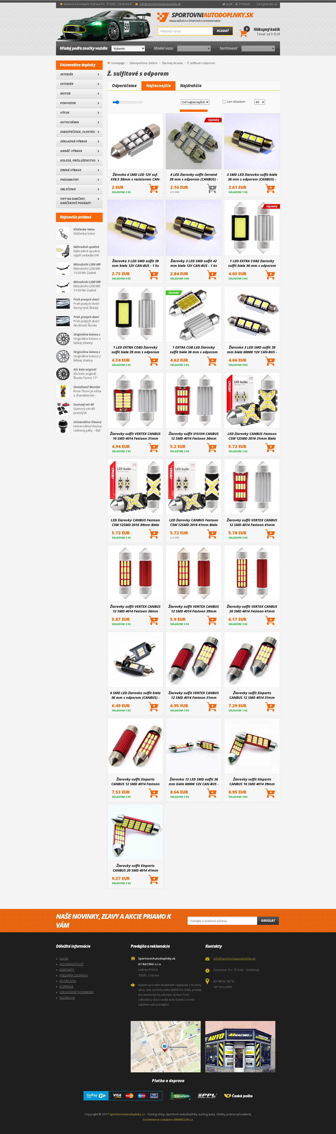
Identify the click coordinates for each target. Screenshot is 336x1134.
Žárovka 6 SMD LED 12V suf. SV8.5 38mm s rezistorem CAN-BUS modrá (135, 176)
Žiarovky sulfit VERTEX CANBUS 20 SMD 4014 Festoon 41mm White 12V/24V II (252, 608)
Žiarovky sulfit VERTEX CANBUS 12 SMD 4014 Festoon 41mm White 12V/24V (252, 522)
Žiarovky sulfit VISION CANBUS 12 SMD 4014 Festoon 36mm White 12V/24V (194, 436)
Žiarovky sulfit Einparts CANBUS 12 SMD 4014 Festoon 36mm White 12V (135, 781)
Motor (65, 93)
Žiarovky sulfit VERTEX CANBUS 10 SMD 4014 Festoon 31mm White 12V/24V (135, 436)
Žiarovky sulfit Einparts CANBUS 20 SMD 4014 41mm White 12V (135, 868)
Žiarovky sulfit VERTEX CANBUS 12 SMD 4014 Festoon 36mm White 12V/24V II (135, 608)
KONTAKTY (67, 970)
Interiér (66, 74)
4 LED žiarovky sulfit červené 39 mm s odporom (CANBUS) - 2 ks (194, 176)
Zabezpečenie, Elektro (77, 132)
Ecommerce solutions (158, 1119)
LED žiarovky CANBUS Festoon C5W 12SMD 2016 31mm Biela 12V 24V (252, 436)
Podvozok (68, 103)
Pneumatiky (69, 179)
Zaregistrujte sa (266, 4)
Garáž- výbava (71, 151)
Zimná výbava (70, 170)
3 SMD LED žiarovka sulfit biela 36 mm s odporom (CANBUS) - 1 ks (252, 176)
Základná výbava (73, 141)
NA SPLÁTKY (68, 981)
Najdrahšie (191, 85)
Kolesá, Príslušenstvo (77, 160)
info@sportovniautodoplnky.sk (160, 4)
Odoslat (268, 921)
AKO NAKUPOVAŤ (72, 964)
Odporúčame (124, 85)
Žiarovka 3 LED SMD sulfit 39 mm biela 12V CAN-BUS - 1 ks (135, 263)
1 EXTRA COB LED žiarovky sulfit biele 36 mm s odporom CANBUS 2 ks (194, 349)
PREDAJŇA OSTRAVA (74, 975)
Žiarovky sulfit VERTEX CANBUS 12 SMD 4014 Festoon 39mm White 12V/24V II (193, 608)
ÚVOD (64, 958)
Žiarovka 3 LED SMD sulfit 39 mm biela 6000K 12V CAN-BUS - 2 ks (252, 349)
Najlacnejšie (158, 85)
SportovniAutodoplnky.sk (205, 17)
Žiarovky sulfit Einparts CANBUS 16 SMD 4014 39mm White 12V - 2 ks (252, 781)
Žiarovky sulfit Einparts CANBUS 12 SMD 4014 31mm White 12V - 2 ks (252, 695)
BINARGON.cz (183, 1119)
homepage (118, 62)
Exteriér (66, 84)
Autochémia (69, 122)
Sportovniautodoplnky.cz (127, 1114)
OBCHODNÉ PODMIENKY (77, 992)
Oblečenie (68, 189)
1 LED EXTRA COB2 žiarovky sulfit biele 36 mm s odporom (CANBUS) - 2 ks (252, 263)
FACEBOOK (67, 998)
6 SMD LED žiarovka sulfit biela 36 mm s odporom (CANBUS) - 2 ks (135, 695)
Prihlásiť (244, 4)
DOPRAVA (67, 986)
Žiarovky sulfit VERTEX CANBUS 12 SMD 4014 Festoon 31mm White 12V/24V (193, 695)
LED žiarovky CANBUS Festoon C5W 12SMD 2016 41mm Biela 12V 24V (193, 522)
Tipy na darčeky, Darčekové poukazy (75, 201)
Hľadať (223, 31)
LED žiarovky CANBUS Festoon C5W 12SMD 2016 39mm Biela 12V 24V (135, 522)
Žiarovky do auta (172, 63)
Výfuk (64, 112)
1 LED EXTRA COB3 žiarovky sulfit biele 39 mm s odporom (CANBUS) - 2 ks (135, 349)
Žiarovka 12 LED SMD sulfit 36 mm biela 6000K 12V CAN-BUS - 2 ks (194, 781)
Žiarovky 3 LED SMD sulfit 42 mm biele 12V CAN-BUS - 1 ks (193, 263)
